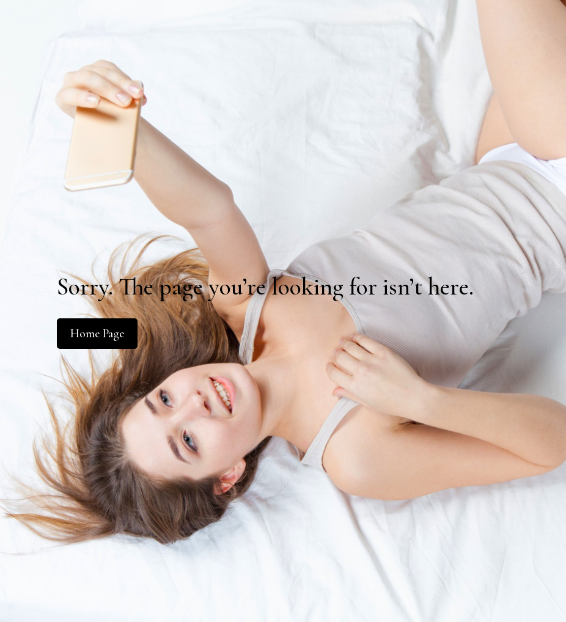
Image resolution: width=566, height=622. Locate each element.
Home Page (97, 333)
